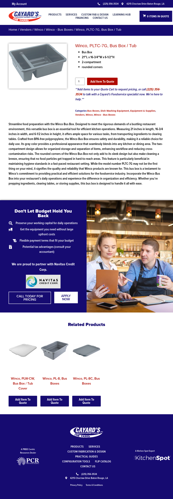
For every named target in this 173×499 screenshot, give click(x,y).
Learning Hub (122, 14)
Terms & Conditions (94, 485)
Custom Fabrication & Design (86, 451)
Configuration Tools (76, 461)
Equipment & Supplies (143, 110)
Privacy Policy (76, 485)
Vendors (25, 29)
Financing (82, 17)
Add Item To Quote (102, 81)
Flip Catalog (103, 461)
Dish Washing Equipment (115, 110)
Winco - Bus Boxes (59, 29)
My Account (19, 3)
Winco (38, 29)
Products (55, 14)
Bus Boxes (93, 110)
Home (13, 29)
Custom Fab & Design (95, 14)
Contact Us (100, 17)
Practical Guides (86, 456)
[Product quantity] (80, 81)
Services (71, 14)
